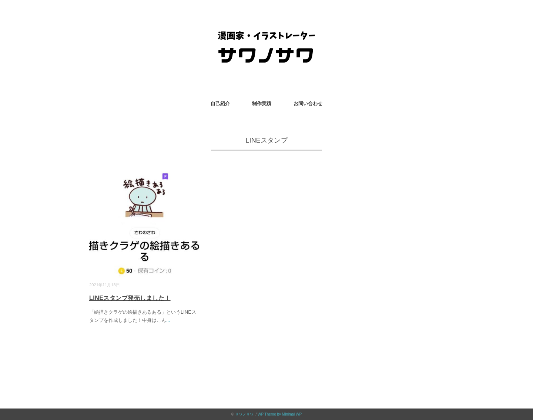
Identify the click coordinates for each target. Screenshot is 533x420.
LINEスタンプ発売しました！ (130, 298)
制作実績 (261, 103)
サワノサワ (244, 414)
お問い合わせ (308, 103)
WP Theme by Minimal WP (280, 414)
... (168, 320)
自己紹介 (220, 103)
